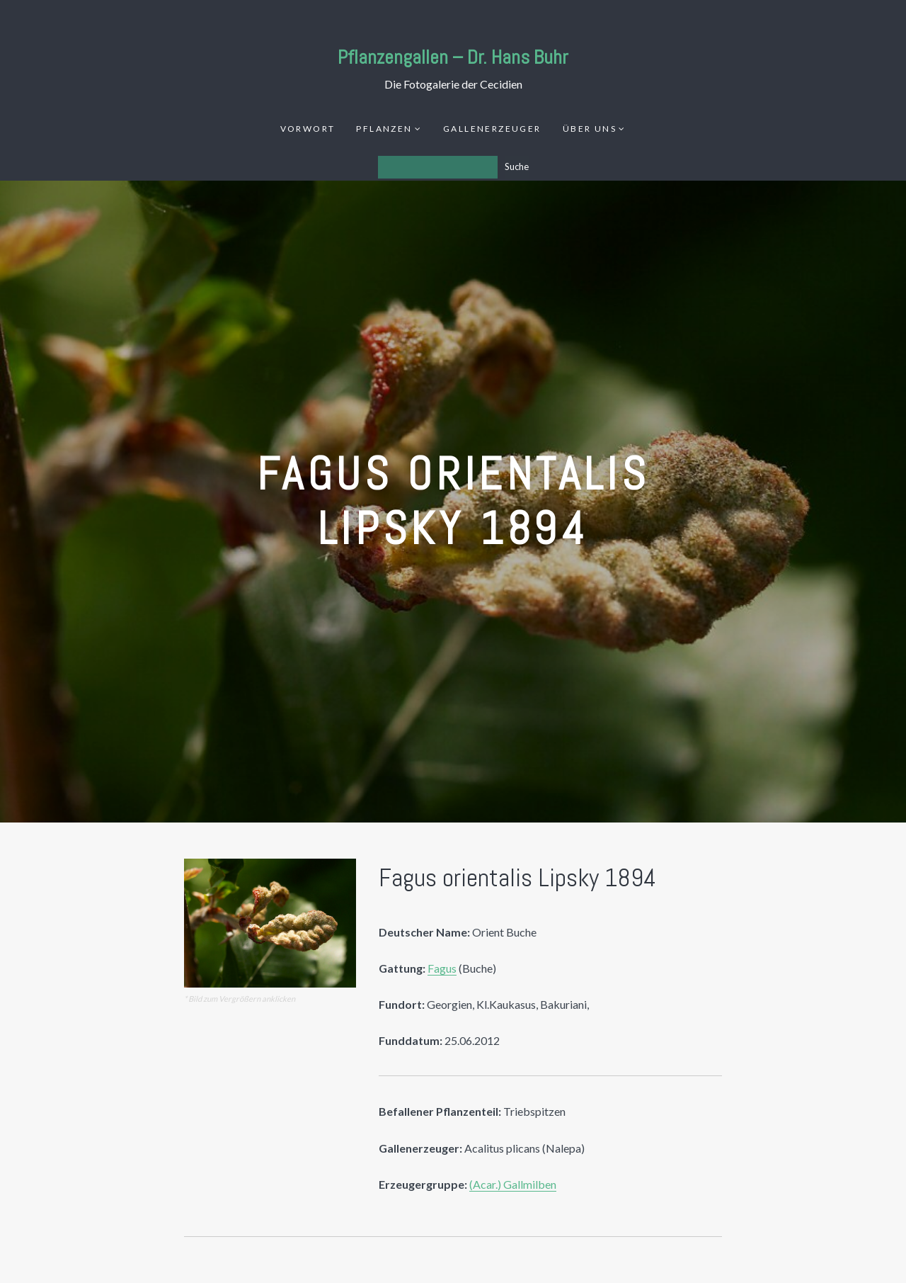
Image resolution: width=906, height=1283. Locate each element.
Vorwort (308, 128)
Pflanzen (384, 128)
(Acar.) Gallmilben (512, 1184)
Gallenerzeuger (492, 128)
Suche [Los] (517, 166)
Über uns (590, 128)
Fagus (442, 968)
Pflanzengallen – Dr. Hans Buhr (453, 57)
